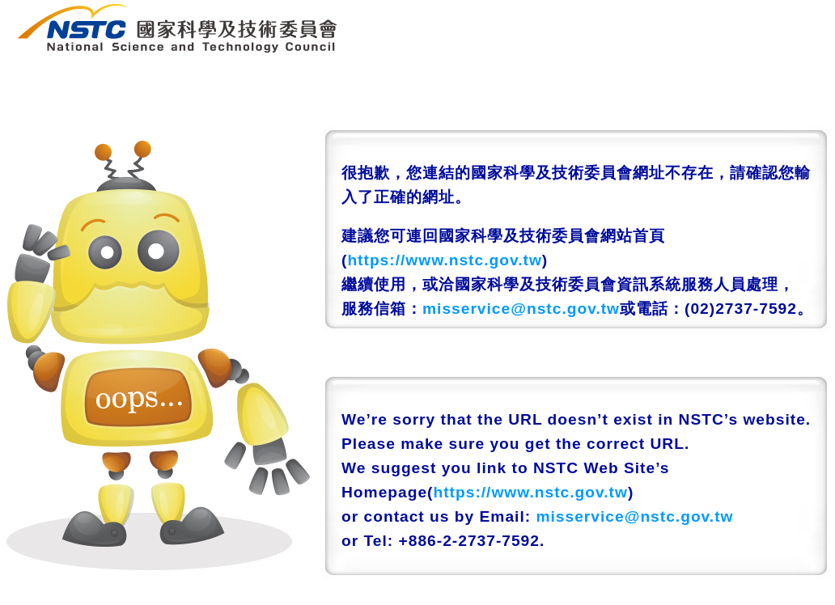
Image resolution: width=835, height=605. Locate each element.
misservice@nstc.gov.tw (521, 308)
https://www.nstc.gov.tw (444, 260)
